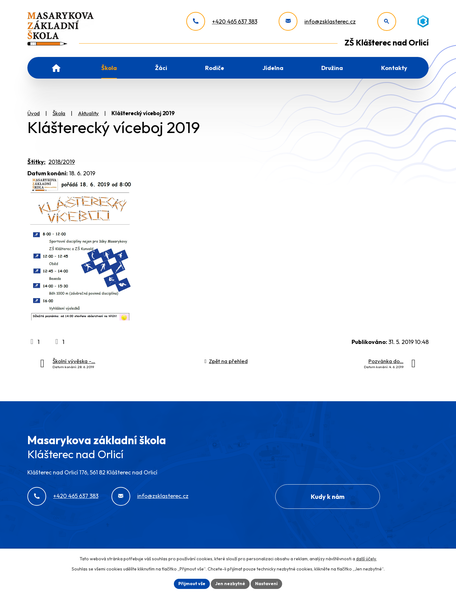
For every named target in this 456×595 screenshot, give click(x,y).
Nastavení (266, 583)
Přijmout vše (191, 583)
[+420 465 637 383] (221, 21)
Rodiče (214, 68)
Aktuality (88, 113)
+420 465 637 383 (75, 496)
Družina (332, 68)
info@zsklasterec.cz (163, 496)
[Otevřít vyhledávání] (386, 21)
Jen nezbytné (230, 583)
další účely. (366, 559)
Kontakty (394, 68)
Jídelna (272, 68)
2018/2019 (61, 161)
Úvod (56, 68)
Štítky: (36, 161)
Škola (109, 68)
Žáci (161, 68)
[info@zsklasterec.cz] (317, 21)
